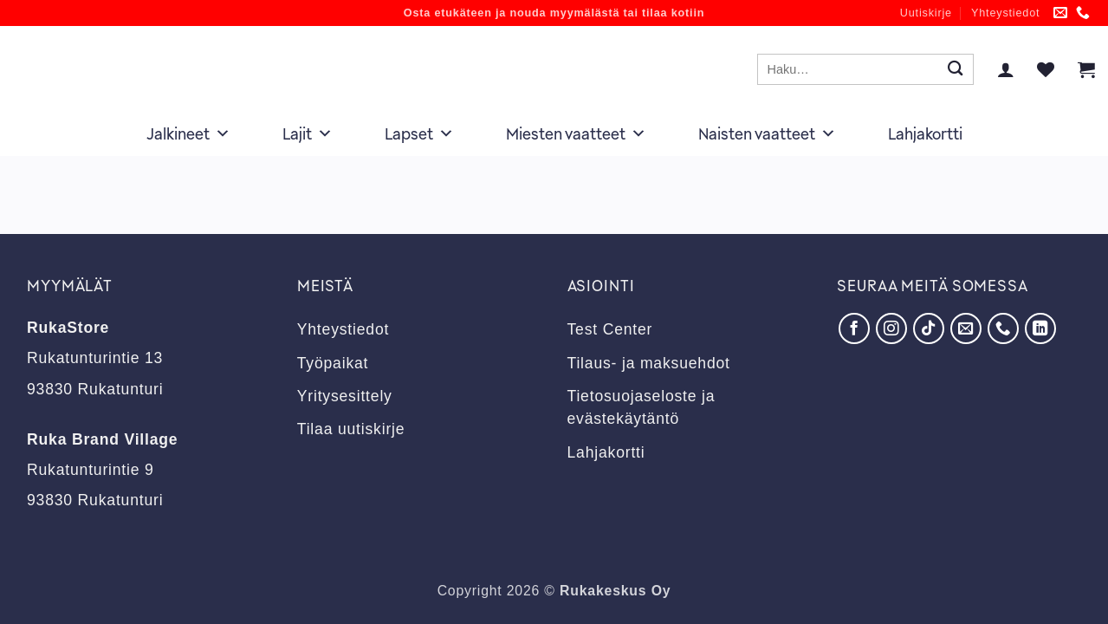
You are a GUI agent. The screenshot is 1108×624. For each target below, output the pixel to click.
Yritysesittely (344, 396)
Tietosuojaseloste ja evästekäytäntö (641, 407)
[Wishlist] (1045, 69)
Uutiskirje (926, 13)
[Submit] (955, 70)
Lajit (307, 133)
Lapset (419, 133)
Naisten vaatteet (767, 133)
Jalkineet (188, 133)
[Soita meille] (1083, 13)
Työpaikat (333, 363)
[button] (1005, 69)
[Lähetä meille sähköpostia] (1060, 13)
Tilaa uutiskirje (351, 429)
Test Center (610, 329)
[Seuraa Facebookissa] (854, 328)
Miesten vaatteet (576, 133)
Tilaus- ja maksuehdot (648, 363)
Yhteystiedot (1005, 13)
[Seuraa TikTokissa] (928, 328)
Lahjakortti (925, 133)
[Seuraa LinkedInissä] (1040, 328)
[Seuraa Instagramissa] (891, 328)
